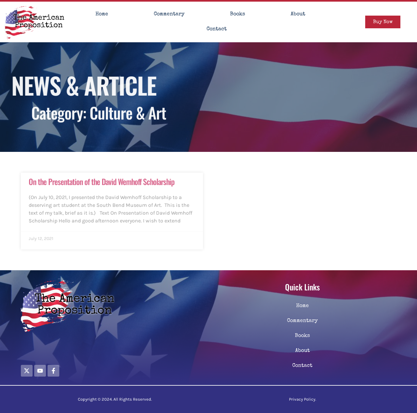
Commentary (169, 14)
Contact (217, 29)
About (298, 14)
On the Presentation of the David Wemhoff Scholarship (101, 181)
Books (237, 14)
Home (101, 14)
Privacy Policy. (302, 399)
